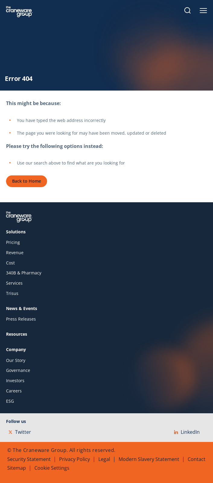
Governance (18, 370)
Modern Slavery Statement (149, 459)
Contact (196, 459)
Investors (15, 380)
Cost (10, 263)
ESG (10, 401)
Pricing (13, 242)
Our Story (15, 360)
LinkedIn (187, 432)
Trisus (12, 293)
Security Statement (29, 459)
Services (14, 283)
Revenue (15, 252)
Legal (104, 459)
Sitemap (16, 468)
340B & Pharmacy (23, 273)
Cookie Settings (51, 468)
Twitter (19, 432)
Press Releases (21, 319)
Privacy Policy (74, 459)
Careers (14, 391)
